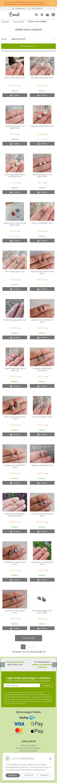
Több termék (28, 638)
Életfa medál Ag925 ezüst (15, 78)
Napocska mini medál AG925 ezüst (42, 272)
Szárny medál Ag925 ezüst (42, 223)
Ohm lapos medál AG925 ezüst (15, 612)
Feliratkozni (46, 685)
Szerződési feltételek (28, 750)
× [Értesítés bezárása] (53, 3)
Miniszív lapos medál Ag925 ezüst (42, 563)
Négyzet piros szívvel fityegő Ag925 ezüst (14, 224)
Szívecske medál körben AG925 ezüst (42, 369)
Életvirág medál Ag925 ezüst (42, 78)
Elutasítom (44, 775)
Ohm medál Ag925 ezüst (15, 271)
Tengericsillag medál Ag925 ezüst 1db (15, 369)
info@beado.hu (20, 8)
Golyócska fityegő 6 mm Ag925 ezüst (42, 176)
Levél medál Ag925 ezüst (42, 417)
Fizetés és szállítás (28, 745)
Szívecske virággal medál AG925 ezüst (42, 612)
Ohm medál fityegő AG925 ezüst (14, 418)
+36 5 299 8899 (37, 8)
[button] (36, 14)
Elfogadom (13, 775)
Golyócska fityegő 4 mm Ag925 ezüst (14, 127)
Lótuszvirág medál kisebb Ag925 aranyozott (15, 515)
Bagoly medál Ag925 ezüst (42, 465)
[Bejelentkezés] (42, 14)
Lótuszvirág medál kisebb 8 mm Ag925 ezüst (15, 176)
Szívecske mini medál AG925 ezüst (42, 321)
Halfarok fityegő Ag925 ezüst (14, 320)
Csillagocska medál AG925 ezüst (14, 466)
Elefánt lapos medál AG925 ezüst (15, 563)
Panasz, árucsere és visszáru (28, 748)
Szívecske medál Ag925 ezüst (42, 126)
